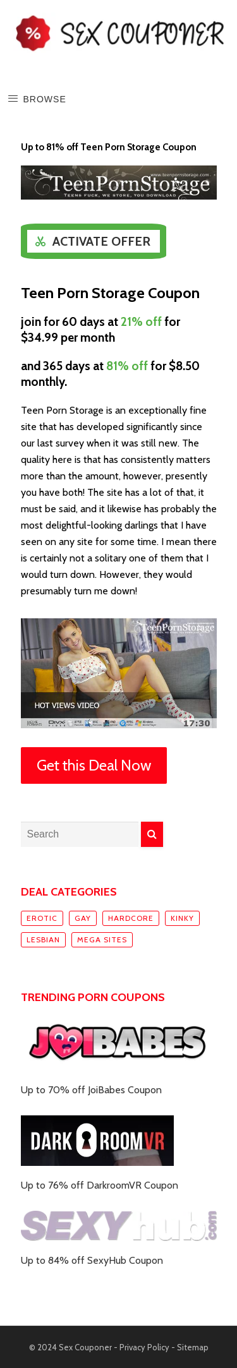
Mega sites (102, 939)
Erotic (42, 918)
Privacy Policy (144, 1347)
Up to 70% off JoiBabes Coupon (91, 1090)
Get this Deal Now (94, 765)
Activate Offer (101, 241)
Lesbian (43, 939)
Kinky (182, 918)
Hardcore (131, 918)
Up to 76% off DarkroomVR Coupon (99, 1185)
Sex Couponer (85, 1347)
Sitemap (193, 1347)
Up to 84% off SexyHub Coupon (92, 1260)
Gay (83, 918)
